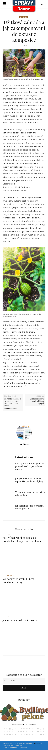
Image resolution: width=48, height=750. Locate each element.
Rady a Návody (8, 575)
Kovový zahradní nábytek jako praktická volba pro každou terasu (30, 466)
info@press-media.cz (27, 724)
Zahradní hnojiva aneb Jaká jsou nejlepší (37, 401)
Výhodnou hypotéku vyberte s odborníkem (30, 493)
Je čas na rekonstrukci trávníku (20, 620)
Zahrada (23, 17)
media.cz (24, 444)
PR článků (36, 743)
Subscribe (24, 688)
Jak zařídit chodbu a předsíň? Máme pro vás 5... (29, 507)
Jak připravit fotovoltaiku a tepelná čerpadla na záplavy (29, 480)
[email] (24, 681)
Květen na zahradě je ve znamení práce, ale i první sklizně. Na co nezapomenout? (12, 403)
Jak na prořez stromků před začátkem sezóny (19, 580)
